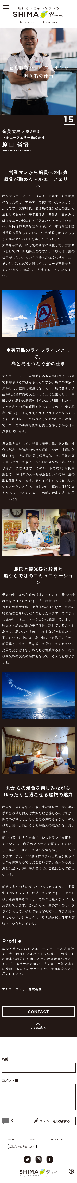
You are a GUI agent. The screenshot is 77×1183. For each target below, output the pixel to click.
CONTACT (38, 1012)
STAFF (10, 1139)
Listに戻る (38, 1027)
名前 (5, 1059)
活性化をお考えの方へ (22, 1146)
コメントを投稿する (54, 1121)
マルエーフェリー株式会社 (22, 989)
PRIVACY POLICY (60, 1139)
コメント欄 (10, 1080)
